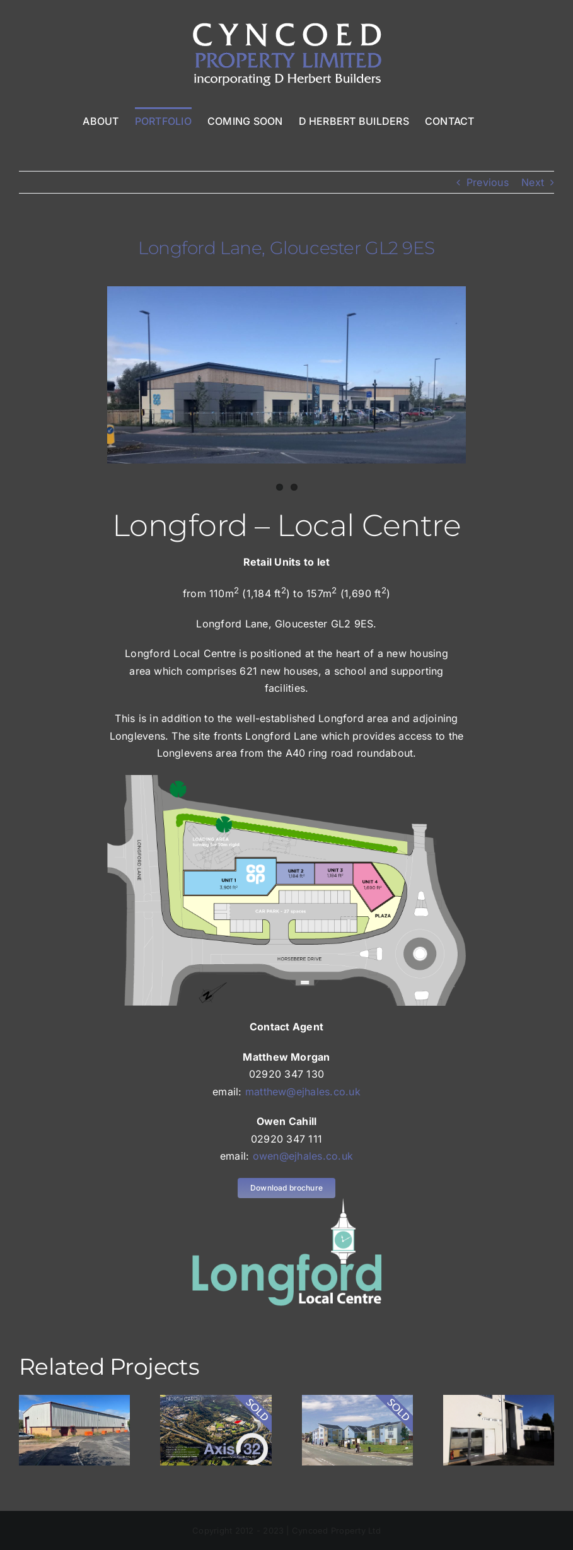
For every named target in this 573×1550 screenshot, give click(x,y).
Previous (487, 182)
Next (532, 182)
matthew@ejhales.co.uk (303, 1091)
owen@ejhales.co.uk (303, 1156)
